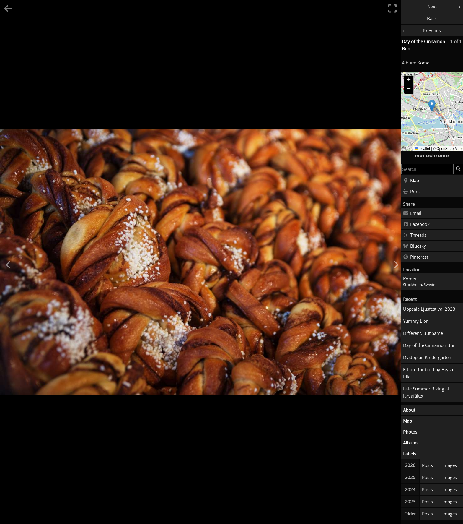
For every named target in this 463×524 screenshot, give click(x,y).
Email (412, 213)
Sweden (431, 284)
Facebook (416, 224)
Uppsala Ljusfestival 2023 (429, 309)
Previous (432, 30)
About (409, 410)
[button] (432, 106)
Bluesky (414, 246)
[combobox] (427, 169)
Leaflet (422, 149)
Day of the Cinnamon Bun (429, 345)
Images (449, 465)
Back (432, 18)
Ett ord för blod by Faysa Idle (428, 372)
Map (411, 180)
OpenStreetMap (449, 149)
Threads (414, 235)
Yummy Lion (416, 321)
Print (411, 191)
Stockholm (412, 284)
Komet (424, 63)
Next (432, 6)
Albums (410, 443)
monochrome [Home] (432, 155)
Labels (409, 454)
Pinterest (415, 257)
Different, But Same (423, 333)
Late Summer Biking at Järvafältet (426, 392)
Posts (427, 465)
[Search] (458, 169)
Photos (410, 432)
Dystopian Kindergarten (427, 357)
